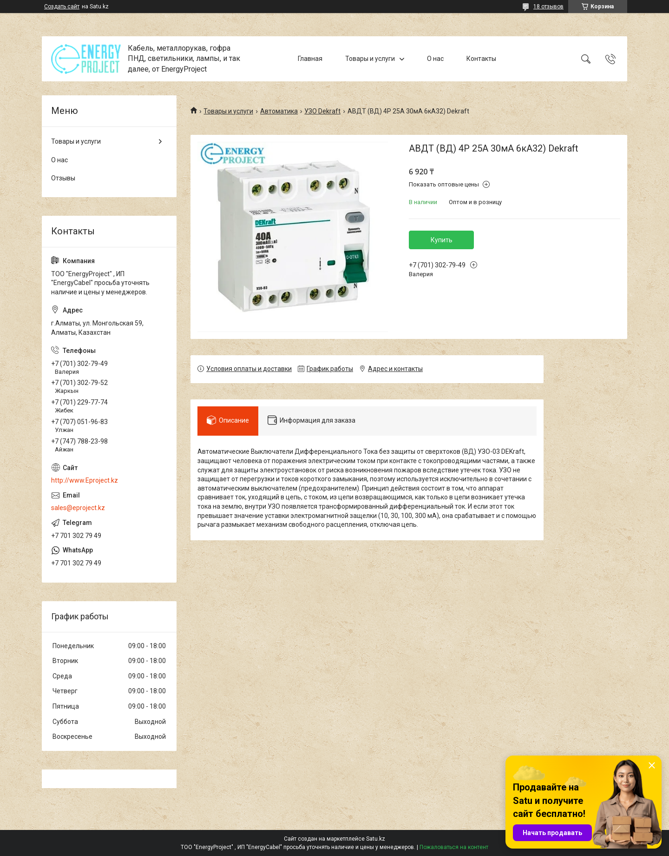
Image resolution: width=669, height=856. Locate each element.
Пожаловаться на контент (454, 847)
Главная (310, 58)
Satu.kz (375, 839)
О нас (435, 58)
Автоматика (279, 111)
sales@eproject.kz (78, 507)
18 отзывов (548, 6)
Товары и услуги (370, 58)
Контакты (481, 58)
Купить (442, 240)
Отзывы (63, 178)
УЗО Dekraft (322, 111)
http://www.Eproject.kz (84, 480)
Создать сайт (61, 6)
